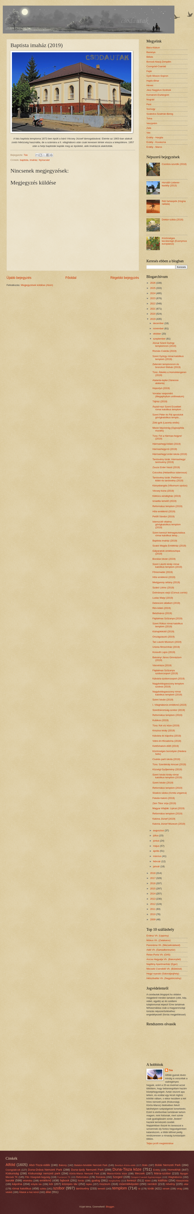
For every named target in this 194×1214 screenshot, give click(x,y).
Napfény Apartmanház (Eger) (162, 964)
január (156, 866)
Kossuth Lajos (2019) (163, 652)
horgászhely (114, 1181)
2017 (153, 878)
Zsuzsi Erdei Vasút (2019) (166, 467)
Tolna (149, 118)
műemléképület (129, 1184)
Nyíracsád (44, 160)
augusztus (159, 830)
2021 (153, 308)
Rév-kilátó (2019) (161, 608)
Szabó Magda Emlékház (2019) (169, 545)
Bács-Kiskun (153, 47)
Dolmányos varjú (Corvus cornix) (169, 592)
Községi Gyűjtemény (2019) (167, 769)
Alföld (10, 1164)
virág (179, 1188)
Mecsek (140, 1173)
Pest (148, 104)
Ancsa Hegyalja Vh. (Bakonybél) (163, 959)
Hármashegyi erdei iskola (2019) (169, 454)
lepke (89, 1184)
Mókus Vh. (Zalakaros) (158, 940)
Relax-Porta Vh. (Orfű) (158, 954)
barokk (10, 1180)
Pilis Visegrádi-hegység (37, 1177)
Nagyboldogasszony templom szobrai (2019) (168, 685)
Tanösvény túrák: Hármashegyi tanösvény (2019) (168, 460)
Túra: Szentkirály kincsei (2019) (169, 764)
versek (166, 1188)
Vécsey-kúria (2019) (163, 490)
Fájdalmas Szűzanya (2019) (167, 618)
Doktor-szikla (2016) (172, 219)
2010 (153, 914)
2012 (153, 904)
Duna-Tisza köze (126, 1169)
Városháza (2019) (161, 665)
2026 (153, 282)
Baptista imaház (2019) (164, 540)
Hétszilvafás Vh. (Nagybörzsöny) (163, 978)
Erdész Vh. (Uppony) (157, 935)
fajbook (64, 1180)
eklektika (27, 1180)
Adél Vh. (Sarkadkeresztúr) (160, 949)
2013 (153, 898)
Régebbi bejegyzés (124, 278)
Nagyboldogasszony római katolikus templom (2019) (167, 693)
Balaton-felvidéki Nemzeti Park (90, 1165)
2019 (153, 319)
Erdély (156, 1169)
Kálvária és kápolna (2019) (166, 735)
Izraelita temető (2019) (164, 501)
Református (82, 1177)
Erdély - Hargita (154, 137)
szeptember (159, 338)
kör (51, 1184)
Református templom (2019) (167, 506)
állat (48, 1192)
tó (139, 1188)
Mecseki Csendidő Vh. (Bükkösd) (164, 968)
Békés (149, 56)
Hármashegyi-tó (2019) (164, 449)
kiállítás (163, 1180)
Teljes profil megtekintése (159, 1143)
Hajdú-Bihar (152, 80)
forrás (81, 1180)
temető (101, 1188)
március (157, 856)
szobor (59, 1188)
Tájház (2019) (159, 401)
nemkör (152, 1184)
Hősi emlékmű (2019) (163, 511)
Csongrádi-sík (13, 1169)
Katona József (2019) (163, 818)
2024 (153, 293)
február (157, 861)
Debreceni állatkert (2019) (166, 603)
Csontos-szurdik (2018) (174, 164)
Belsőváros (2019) (162, 613)
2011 (153, 909)
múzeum (104, 1184)
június (156, 840)
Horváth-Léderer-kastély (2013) (171, 184)
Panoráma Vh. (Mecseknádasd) (163, 945)
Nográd (150, 99)
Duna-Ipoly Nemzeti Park (87, 1169)
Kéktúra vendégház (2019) (166, 496)
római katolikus (21, 1188)
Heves (149, 85)
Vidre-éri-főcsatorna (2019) (166, 741)
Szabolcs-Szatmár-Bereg (159, 113)
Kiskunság (12, 1173)
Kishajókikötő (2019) (163, 631)
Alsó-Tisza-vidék (39, 1165)
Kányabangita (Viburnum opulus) (169, 485)
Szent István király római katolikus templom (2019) (167, 776)
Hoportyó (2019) (161, 388)
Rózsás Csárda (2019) (164, 351)
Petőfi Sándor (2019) (163, 516)
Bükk (145, 1165)
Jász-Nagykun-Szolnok (158, 90)
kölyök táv (36, 1184)
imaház (33, 160)
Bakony (63, 1165)
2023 (153, 298)
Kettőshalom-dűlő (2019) (165, 746)
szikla (43, 1188)
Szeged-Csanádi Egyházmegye (146, 1177)
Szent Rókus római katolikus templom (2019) (167, 625)
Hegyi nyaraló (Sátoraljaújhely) (162, 973)
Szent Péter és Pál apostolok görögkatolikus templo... (167, 416)
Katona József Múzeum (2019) (168, 823)
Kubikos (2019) (160, 720)
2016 (153, 883)
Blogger (110, 1206)
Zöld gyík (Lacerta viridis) (165, 422)
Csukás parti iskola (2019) (166, 759)
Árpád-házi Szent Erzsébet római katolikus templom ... (168, 408)
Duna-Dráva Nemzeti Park (45, 1169)
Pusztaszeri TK (63, 1177)
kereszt (131, 1180)
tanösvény (82, 1188)
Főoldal (70, 278)
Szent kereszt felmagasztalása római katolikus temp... (168, 534)
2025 (153, 288)
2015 (153, 888)
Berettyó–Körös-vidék (125, 1165)
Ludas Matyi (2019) (162, 597)
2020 (153, 313)
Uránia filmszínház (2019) (166, 647)
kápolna (17, 1184)
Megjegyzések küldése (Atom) (37, 285)
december (158, 323)
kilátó (148, 1180)
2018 (153, 873)
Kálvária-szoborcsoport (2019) (168, 678)
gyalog (96, 1180)
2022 (153, 303)
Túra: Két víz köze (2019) (165, 725)
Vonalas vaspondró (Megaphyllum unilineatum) (168, 395)
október (157, 333)
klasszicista (182, 1180)
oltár (186, 1184)
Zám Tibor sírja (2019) (164, 803)
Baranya (150, 52)
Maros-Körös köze (117, 1173)
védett (9, 1192)
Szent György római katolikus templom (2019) (168, 357)
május (156, 846)
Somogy (150, 109)
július (156, 835)
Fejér (149, 71)
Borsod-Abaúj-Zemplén (158, 61)
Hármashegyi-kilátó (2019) (166, 443)
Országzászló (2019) (163, 636)
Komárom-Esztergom (157, 94)
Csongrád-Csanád (156, 66)
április (156, 851)
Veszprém (151, 123)
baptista (24, 160)
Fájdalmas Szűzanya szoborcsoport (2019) (165, 672)
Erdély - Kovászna (156, 142)
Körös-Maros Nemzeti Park (84, 1173)
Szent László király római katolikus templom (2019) (167, 565)
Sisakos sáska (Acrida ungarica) (169, 792)
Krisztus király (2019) (163, 730)
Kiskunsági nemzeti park (44, 1173)
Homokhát (174, 1169)
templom (119, 1188)
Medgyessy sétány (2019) (166, 582)
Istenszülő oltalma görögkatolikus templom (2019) (166, 524)
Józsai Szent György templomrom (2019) (164, 344)
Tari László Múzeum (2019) (166, 642)
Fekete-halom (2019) (163, 798)
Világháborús (175, 1177)
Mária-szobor (162, 1173)
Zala (148, 128)
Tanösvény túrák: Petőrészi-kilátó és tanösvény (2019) (167, 479)
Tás (171, 1070)
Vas (148, 132)
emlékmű (45, 1180)
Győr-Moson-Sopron (157, 75)
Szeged (117, 1176)
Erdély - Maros (154, 147)
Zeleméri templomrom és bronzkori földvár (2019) (166, 365)
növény (170, 1184)
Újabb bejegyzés (19, 278)
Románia (101, 1177)
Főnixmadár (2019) (162, 572)
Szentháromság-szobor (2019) (168, 710)
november (158, 328)
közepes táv (70, 1184)
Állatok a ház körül (29, 1192)
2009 (153, 919)
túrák (151, 1188)
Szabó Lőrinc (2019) (163, 587)
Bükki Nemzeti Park (168, 1165)
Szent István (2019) (162, 699)
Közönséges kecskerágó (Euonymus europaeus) (174, 241)
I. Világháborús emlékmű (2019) (169, 704)
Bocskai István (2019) (164, 558)
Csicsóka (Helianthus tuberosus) (169, 472)
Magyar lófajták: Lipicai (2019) (168, 808)
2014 (153, 893)
